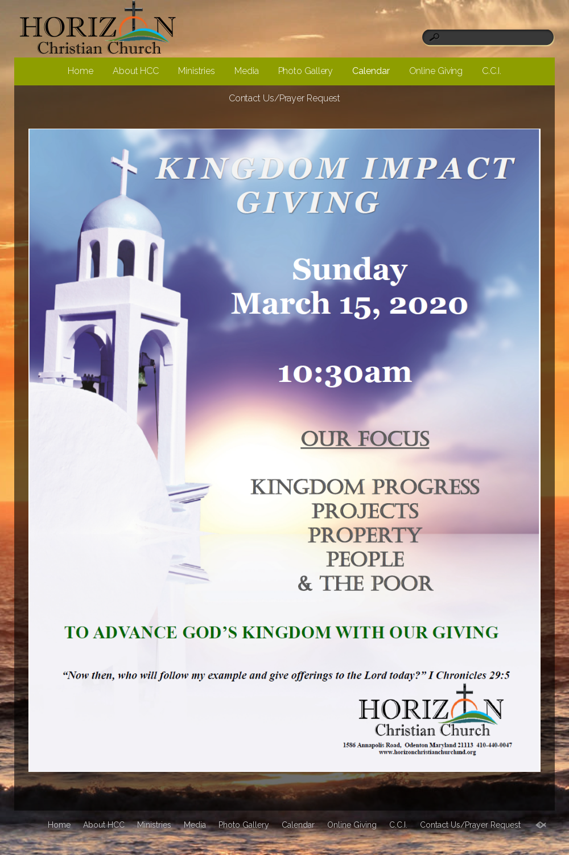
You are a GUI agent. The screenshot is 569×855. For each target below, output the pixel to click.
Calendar (370, 70)
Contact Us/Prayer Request (285, 98)
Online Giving (436, 70)
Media (246, 70)
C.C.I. (491, 70)
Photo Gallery (305, 70)
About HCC (136, 70)
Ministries (196, 70)
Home (80, 70)
